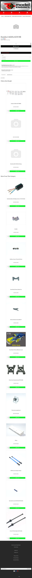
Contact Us (16, 552)
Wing (16, 440)
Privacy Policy (16, 557)
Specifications (9, 74)
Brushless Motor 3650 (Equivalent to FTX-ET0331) (16, 198)
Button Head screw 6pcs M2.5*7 (16, 319)
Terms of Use (16, 555)
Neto (19, 576)
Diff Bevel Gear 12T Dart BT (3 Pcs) (16, 259)
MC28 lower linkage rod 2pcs (16, 470)
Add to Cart (16, 46)
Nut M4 (16, 229)
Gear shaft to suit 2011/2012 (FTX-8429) (16, 500)
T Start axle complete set (16, 410)
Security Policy (16, 559)
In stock (17, 110)
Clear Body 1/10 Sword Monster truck (16, 349)
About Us (16, 550)
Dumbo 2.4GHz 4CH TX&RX (16, 103)
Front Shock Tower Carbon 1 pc (16, 289)
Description (3, 74)
